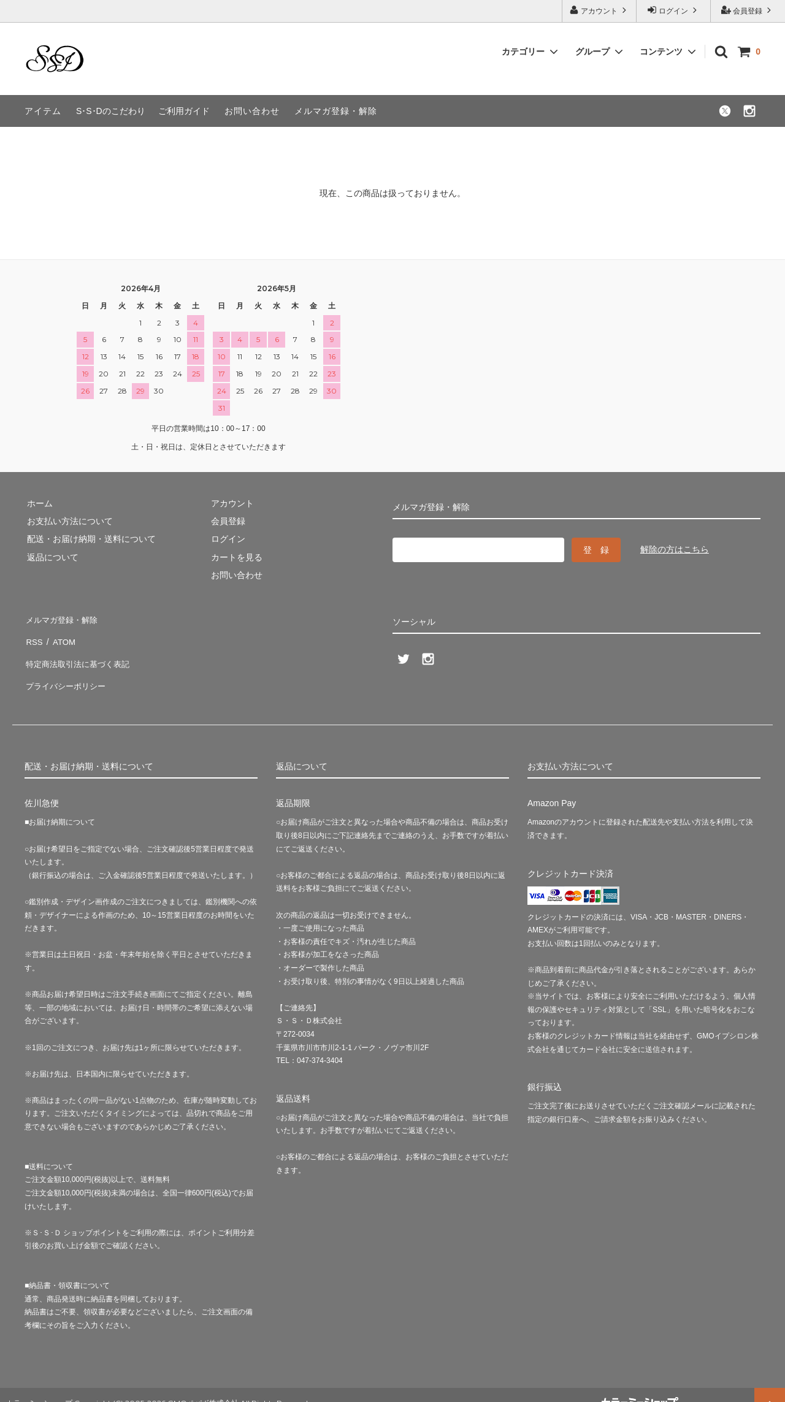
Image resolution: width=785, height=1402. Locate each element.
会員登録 (748, 10)
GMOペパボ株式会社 (203, 1385)
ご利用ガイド (184, 111)
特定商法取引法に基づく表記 (80, 653)
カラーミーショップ (39, 1385)
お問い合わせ (252, 111)
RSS (33, 636)
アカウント (599, 10)
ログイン (673, 10)
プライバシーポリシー (67, 672)
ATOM (61, 636)
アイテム (43, 111)
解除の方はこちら (674, 549)
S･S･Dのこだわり (110, 111)
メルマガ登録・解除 (335, 111)
